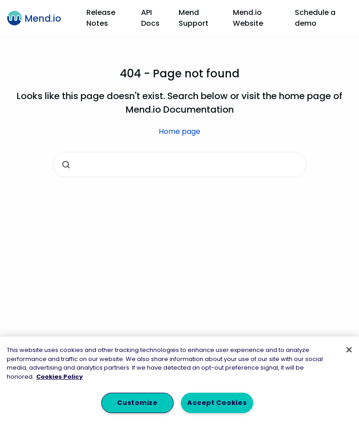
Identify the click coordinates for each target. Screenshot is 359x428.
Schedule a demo (315, 18)
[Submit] (66, 164)
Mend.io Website (248, 18)
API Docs (150, 18)
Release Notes (100, 18)
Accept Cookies (216, 402)
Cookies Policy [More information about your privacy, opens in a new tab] (59, 376)
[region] (179, 382)
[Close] (349, 350)
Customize (137, 402)
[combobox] (179, 164)
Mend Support (193, 18)
